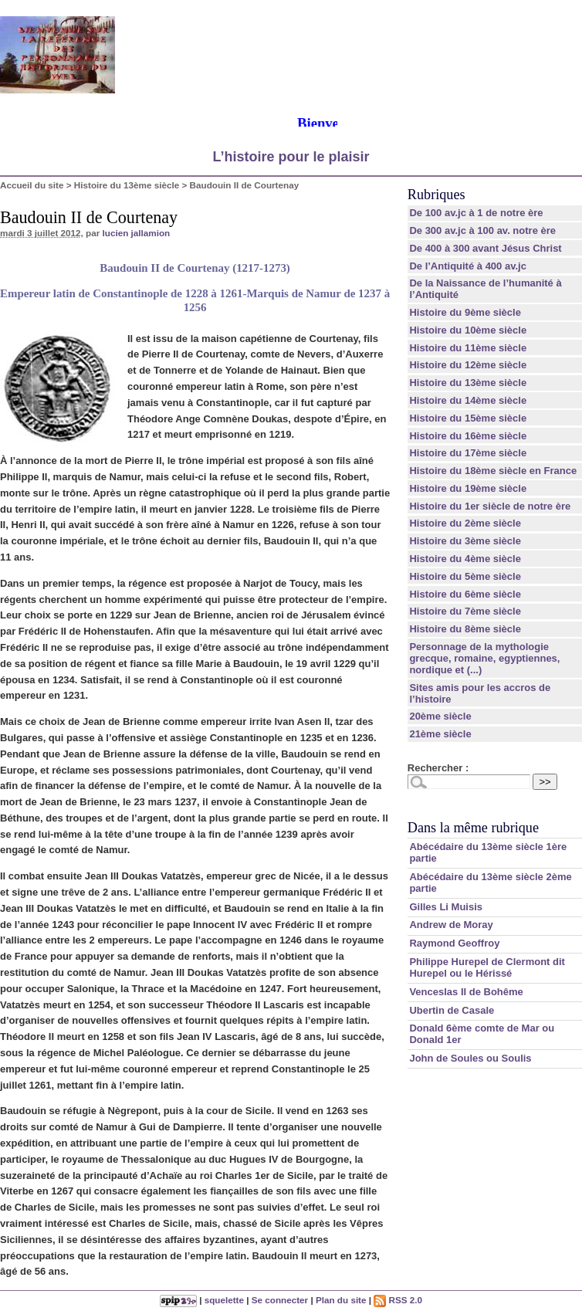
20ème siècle (440, 716)
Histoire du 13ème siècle (126, 185)
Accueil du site (32, 185)
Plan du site (341, 1300)
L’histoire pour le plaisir (290, 156)
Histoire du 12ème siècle (467, 365)
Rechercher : (438, 768)
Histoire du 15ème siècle (467, 418)
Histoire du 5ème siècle (465, 576)
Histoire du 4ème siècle (465, 558)
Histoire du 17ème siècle (467, 453)
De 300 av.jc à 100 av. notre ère (482, 230)
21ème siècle (440, 734)
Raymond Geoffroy (454, 943)
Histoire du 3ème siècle (465, 541)
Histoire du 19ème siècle (467, 488)
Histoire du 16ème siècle (467, 436)
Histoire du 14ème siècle (467, 400)
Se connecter (280, 1300)
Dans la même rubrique (473, 827)
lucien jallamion (137, 233)
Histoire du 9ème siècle (465, 312)
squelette (224, 1300)
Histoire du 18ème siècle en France (493, 470)
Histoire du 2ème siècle (465, 523)
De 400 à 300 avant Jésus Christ (485, 248)
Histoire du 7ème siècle (465, 611)
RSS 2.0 (398, 1300)
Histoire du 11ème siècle (467, 348)
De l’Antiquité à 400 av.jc (467, 266)
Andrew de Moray (450, 924)
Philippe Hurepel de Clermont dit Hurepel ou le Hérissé (487, 967)
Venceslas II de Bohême (466, 992)
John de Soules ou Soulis (470, 1058)
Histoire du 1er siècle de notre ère (489, 506)
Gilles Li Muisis (445, 907)
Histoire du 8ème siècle (465, 629)
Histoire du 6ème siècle (465, 594)
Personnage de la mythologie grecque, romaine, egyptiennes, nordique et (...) (484, 658)
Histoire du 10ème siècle (467, 330)
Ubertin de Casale (451, 1010)
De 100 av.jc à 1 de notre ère (476, 212)
